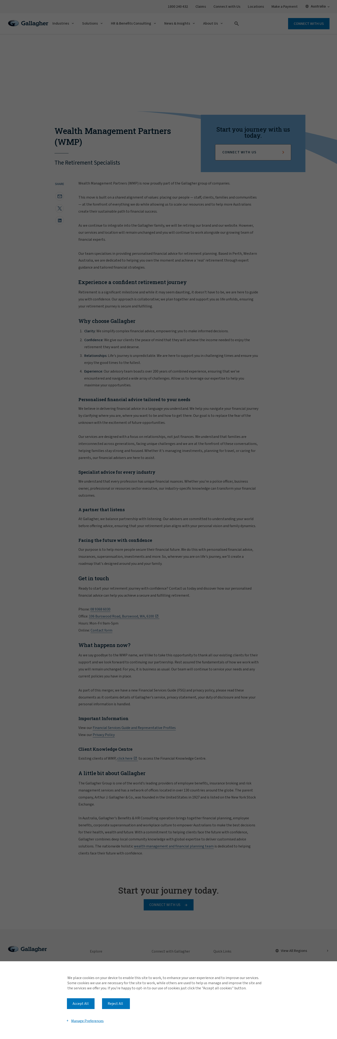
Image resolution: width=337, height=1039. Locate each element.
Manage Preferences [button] (87, 1020)
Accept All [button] (81, 1003)
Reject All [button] (115, 1003)
